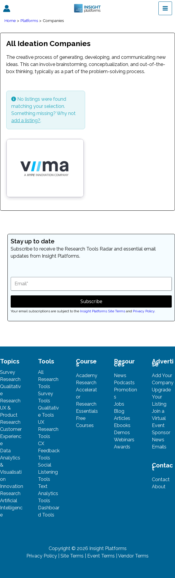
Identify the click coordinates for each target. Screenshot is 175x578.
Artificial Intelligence (11, 508)
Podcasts (124, 382)
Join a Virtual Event (159, 418)
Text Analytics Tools (48, 493)
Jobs (119, 404)
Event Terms (101, 556)
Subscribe (91, 301)
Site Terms (72, 556)
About (159, 486)
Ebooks (122, 425)
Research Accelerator (86, 390)
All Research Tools (48, 379)
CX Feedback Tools (49, 451)
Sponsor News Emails (161, 440)
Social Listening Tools (48, 472)
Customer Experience (11, 436)
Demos (122, 432)
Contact (161, 479)
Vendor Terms (133, 556)
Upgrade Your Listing (161, 397)
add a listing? (25, 120)
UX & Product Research (10, 415)
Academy (86, 375)
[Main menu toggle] (165, 8)
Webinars (124, 439)
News (120, 375)
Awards (122, 447)
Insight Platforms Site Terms (102, 311)
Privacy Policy (144, 311)
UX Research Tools (48, 429)
